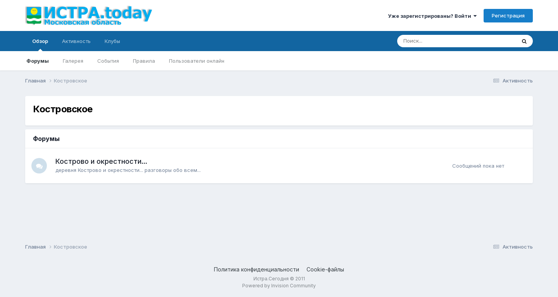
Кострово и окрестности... (101, 161)
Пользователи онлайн (196, 61)
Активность (76, 41)
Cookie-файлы (325, 269)
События (108, 61)
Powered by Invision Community (279, 285)
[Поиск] (435, 41)
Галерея (73, 61)
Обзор (40, 44)
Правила (144, 61)
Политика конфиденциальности (256, 269)
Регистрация (508, 15)
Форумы (37, 61)
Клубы (112, 41)
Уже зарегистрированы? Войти (432, 16)
